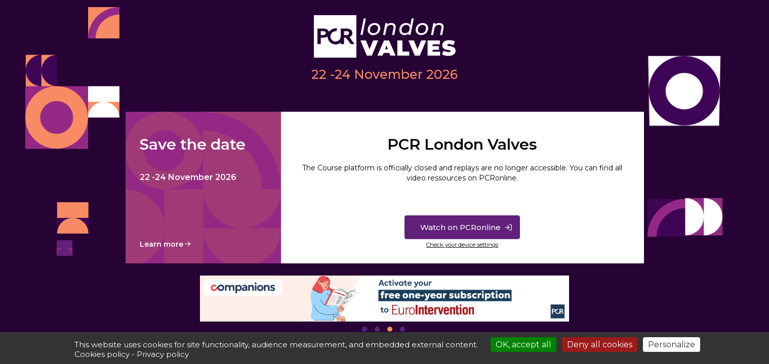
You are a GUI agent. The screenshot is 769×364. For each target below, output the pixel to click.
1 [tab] (364, 329)
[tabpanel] (385, 299)
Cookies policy (102, 354)
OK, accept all (523, 344)
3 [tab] (389, 329)
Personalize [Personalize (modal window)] (671, 344)
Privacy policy (163, 354)
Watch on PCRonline (460, 227)
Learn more (161, 244)
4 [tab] (402, 329)
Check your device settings (462, 244)
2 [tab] (377, 329)
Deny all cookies (599, 344)
